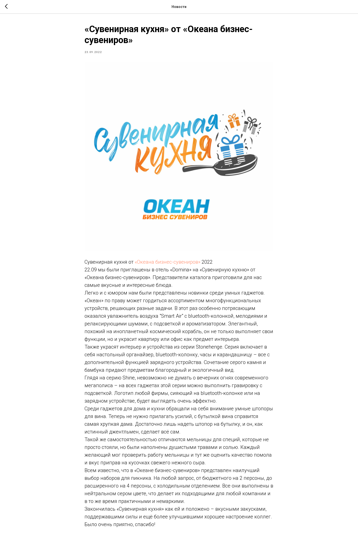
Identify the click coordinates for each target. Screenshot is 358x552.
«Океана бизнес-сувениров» (167, 262)
